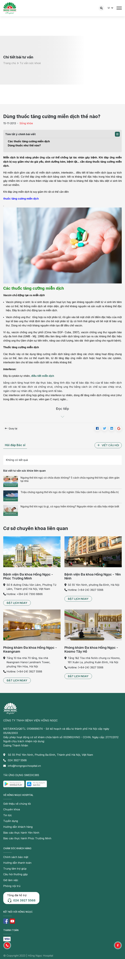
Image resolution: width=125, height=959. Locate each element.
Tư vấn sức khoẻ (30, 63)
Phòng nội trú (11, 886)
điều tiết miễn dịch (42, 376)
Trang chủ (9, 63)
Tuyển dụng (10, 821)
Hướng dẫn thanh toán (17, 862)
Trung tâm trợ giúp (15, 868)
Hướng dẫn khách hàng (18, 826)
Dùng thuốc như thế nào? (24, 145)
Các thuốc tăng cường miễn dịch (29, 141)
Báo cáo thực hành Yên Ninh (21, 832)
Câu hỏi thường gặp (15, 874)
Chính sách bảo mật (15, 857)
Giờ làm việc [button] (10, 880)
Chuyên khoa (11, 809)
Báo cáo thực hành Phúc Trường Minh (27, 838)
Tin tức (7, 815)
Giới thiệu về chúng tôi (17, 803)
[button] (117, 134)
